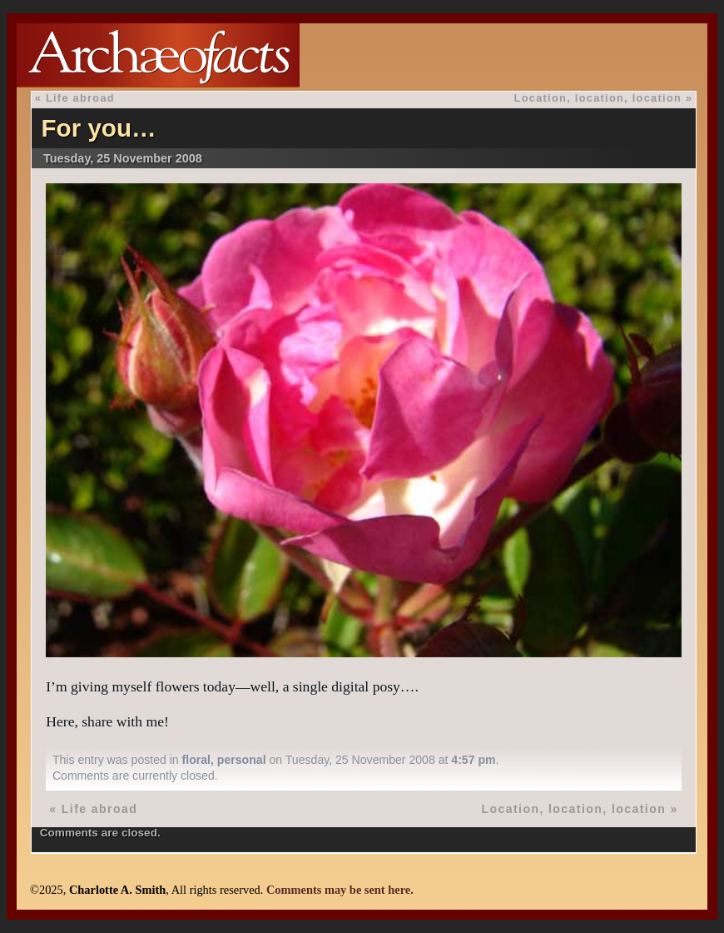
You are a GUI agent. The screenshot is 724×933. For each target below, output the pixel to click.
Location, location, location (598, 98)
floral (196, 759)
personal (241, 759)
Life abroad (80, 98)
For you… (99, 128)
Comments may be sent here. (340, 889)
